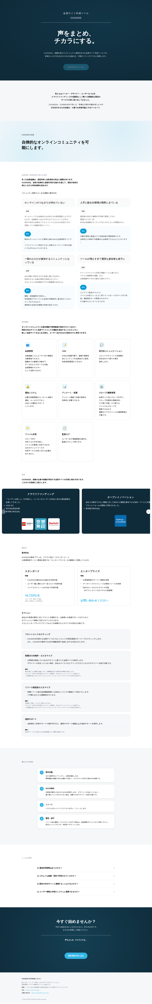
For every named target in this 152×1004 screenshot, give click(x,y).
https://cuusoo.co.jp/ (32, 992)
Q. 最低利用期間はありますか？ (49, 868)
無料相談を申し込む (76, 956)
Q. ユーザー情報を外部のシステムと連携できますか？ (58, 892)
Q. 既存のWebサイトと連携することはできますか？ (57, 884)
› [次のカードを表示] (147, 512)
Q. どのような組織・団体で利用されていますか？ (56, 876)
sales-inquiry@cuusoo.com (40, 994)
